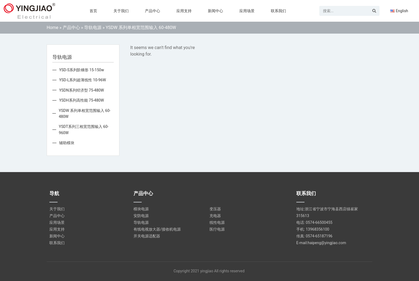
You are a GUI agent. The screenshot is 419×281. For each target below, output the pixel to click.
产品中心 (152, 11)
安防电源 (141, 216)
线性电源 (217, 222)
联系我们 (278, 11)
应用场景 (247, 11)
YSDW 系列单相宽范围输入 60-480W (84, 113)
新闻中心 (215, 11)
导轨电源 (92, 27)
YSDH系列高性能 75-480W (81, 100)
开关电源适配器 (147, 236)
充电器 (215, 216)
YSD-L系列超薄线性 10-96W (82, 80)
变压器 (215, 209)
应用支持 (184, 11)
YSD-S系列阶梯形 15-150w (81, 70)
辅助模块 (66, 143)
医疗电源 (217, 229)
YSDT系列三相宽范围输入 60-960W (84, 129)
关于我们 (121, 11)
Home (52, 27)
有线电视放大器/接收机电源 (157, 229)
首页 (93, 11)
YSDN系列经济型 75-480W (81, 90)
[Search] (374, 10)
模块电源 (141, 209)
